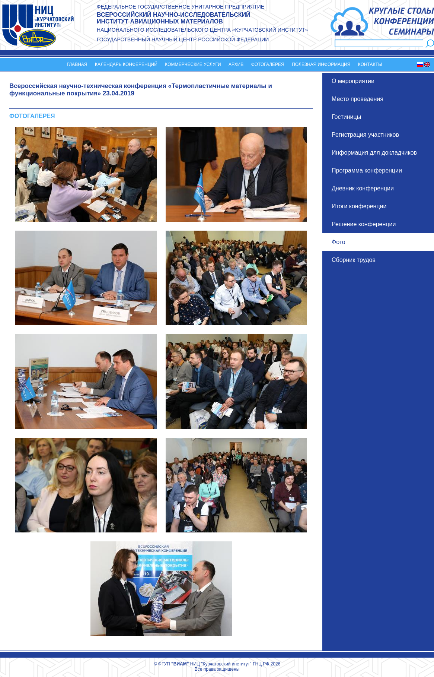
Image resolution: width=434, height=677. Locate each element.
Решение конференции (364, 224)
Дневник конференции (363, 188)
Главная (77, 64)
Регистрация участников (365, 135)
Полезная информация (321, 64)
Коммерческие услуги (193, 64)
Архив (236, 64)
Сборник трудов (354, 260)
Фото (338, 242)
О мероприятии (353, 81)
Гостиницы (346, 117)
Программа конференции (367, 170)
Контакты (370, 64)
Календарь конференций (126, 64)
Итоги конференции (359, 206)
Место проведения (357, 99)
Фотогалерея (267, 64)
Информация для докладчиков (374, 152)
